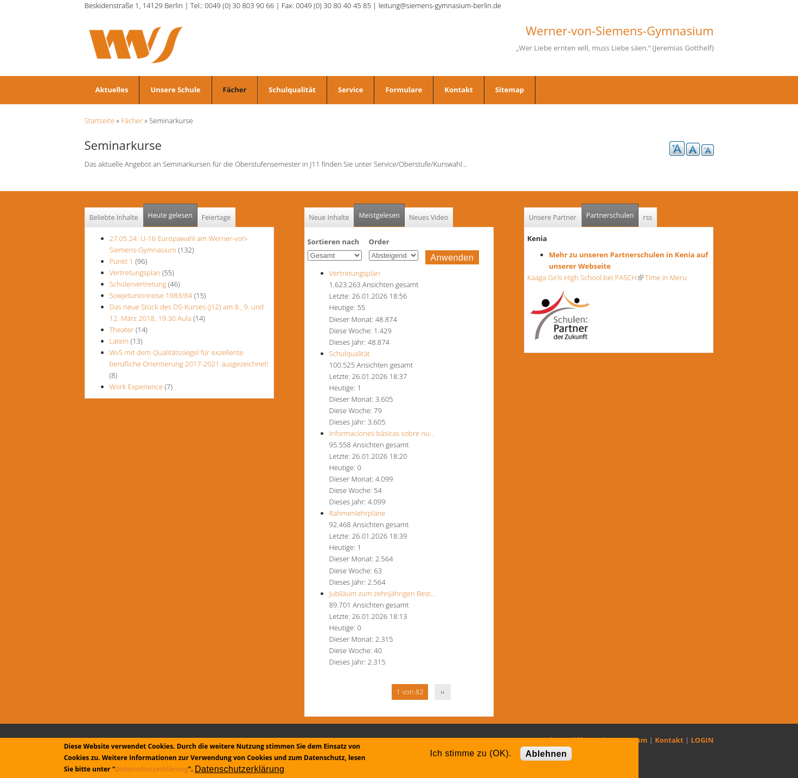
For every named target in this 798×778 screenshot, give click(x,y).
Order (379, 241)
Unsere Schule (175, 89)
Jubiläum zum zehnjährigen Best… (382, 593)
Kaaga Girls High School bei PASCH (585, 277)
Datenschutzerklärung (151, 769)
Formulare (403, 89)
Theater (122, 329)
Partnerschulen (612, 212)
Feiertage (216, 217)
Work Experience (136, 386)
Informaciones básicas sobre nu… (382, 433)
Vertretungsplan (135, 272)
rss (647, 217)
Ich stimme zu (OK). (471, 753)
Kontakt (458, 89)
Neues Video (428, 217)
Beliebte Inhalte (114, 217)
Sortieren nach (334, 241)
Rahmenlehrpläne (357, 513)
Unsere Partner (553, 217)
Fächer (235, 89)
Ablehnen (546, 753)
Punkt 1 (121, 261)
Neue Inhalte (329, 217)
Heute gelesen (170, 215)
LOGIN (702, 740)
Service (350, 89)
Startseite (99, 120)
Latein (119, 341)
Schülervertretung (138, 284)
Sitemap (509, 89)
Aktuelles (112, 89)
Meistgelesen (379, 215)
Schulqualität (292, 89)
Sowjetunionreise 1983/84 (152, 295)
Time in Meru (665, 277)
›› (442, 692)
